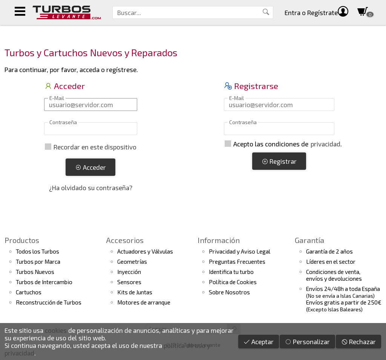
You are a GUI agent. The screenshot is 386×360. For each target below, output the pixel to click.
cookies (56, 330)
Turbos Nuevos (35, 271)
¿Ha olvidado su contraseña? (90, 187)
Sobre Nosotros (229, 292)
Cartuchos (28, 292)
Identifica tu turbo (231, 271)
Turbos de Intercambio (44, 281)
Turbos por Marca (38, 261)
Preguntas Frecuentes (237, 261)
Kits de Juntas (134, 292)
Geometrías (132, 261)
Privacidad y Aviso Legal (239, 251)
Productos (22, 240)
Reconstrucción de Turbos (48, 302)
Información (219, 240)
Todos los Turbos (37, 251)
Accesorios (125, 240)
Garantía (309, 240)
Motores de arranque (143, 302)
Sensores (129, 281)
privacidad (325, 144)
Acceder (90, 167)
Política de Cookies (233, 281)
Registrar (279, 161)
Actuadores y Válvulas (145, 251)
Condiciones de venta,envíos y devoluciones (334, 275)
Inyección (129, 271)
